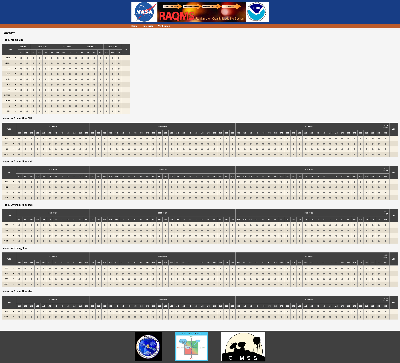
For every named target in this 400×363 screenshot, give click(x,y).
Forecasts (148, 25)
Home (134, 25)
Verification (164, 25)
